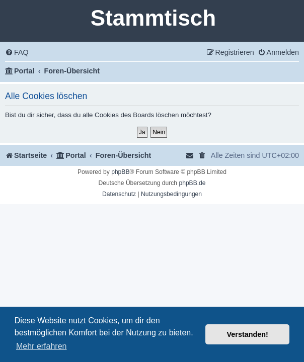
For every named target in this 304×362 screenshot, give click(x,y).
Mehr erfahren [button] (41, 346)
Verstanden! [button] (247, 334)
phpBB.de (192, 183)
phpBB (120, 171)
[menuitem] (17, 52)
